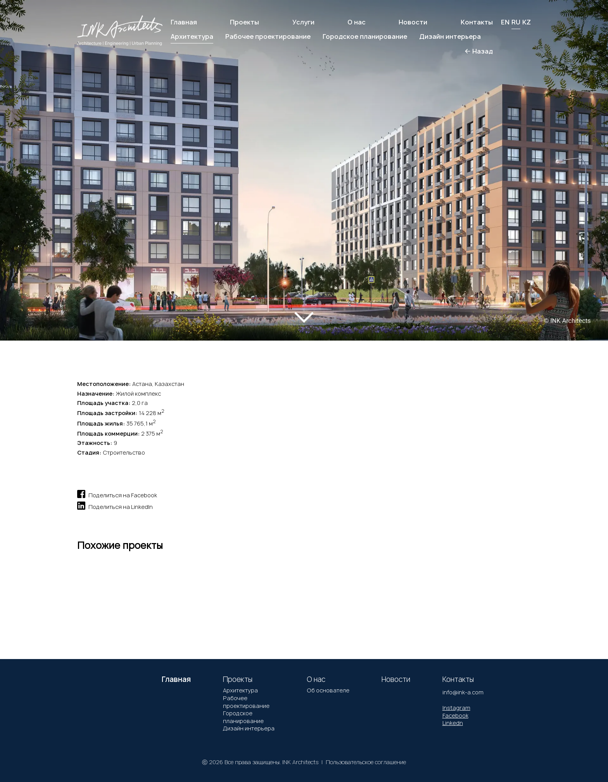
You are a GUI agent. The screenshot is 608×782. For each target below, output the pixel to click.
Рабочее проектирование (246, 701)
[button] (34, 161)
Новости (413, 22)
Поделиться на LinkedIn (115, 506)
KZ (526, 22)
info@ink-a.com (463, 692)
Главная (184, 22)
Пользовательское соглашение (366, 762)
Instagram (456, 707)
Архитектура (240, 690)
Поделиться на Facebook (117, 494)
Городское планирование (243, 717)
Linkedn (452, 723)
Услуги (303, 22)
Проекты (244, 22)
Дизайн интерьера (249, 728)
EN (505, 22)
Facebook (455, 715)
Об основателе (328, 690)
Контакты (477, 22)
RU (515, 22)
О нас (356, 22)
